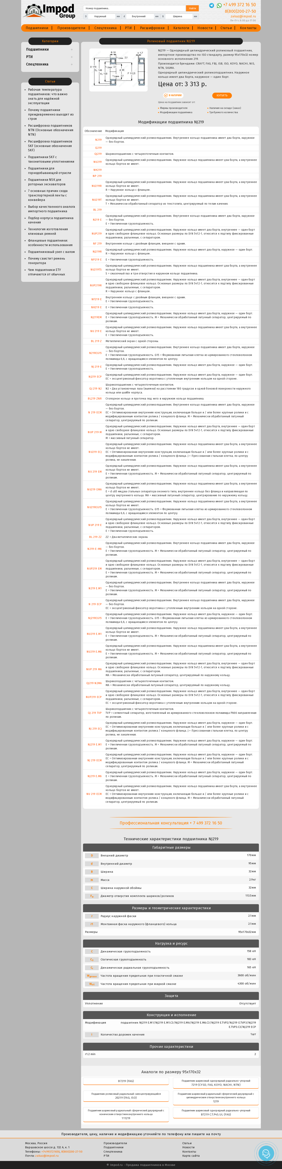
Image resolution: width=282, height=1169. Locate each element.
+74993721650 (51, 1151)
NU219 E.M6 (94, 651)
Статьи (226, 28)
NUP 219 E (95, 525)
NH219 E (96, 307)
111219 (126, 1118)
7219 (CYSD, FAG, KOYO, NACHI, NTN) (215, 1085)
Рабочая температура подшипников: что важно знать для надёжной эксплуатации (47, 96)
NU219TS (96, 269)
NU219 (97, 162)
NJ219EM (96, 317)
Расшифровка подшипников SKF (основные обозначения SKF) (50, 146)
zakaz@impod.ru (47, 1155)
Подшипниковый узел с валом (51, 252)
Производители (71, 28)
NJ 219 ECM (94, 760)
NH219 (97, 170)
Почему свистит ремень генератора (46, 261)
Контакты (248, 28)
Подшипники (37, 28)
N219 (98, 140)
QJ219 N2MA (94, 683)
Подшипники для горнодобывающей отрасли (49, 171)
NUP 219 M (95, 432)
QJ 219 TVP (95, 713)
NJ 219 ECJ (95, 728)
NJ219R (97, 251)
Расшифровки (152, 28)
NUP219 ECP (94, 697)
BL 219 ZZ (95, 537)
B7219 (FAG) (126, 1081)
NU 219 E (96, 331)
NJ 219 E (96, 366)
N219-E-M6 (94, 549)
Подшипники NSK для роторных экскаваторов (47, 182)
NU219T (97, 200)
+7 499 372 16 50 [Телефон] (239, 4)
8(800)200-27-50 (71, 1151)
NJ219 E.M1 (95, 744)
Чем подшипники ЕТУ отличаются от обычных (46, 272)
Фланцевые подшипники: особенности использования (50, 243)
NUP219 (97, 233)
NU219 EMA (94, 489)
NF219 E (96, 299)
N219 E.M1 (95, 588)
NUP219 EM (94, 568)
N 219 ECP (95, 604)
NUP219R (96, 285)
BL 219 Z (96, 341)
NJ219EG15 (95, 618)
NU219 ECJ (95, 452)
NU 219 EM (95, 471)
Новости (204, 28)
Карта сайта (191, 1155)
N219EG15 (95, 353)
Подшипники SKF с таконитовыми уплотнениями (51, 159)
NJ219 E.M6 (95, 776)
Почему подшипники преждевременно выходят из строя (51, 114)
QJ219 (98, 154)
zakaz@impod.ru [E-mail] (243, 16)
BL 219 (97, 209)
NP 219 (97, 176)
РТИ (128, 28)
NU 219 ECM (94, 794)
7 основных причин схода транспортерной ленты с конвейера (48, 195)
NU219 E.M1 (94, 634)
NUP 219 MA (94, 669)
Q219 (98, 148)
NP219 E (96, 259)
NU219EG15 (94, 507)
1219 (216, 1101)
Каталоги (181, 28)
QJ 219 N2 (95, 388)
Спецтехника (105, 28)
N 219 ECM (95, 412)
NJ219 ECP (95, 376)
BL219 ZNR (95, 398)
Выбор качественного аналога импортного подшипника (51, 209)
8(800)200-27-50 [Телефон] (240, 11)
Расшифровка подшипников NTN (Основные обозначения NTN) (50, 130)
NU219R (97, 186)
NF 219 (97, 243)
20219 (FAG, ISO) (126, 1097)
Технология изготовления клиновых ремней (48, 231)
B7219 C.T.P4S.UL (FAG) (216, 1114)
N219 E (97, 219)
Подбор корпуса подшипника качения (50, 220)
